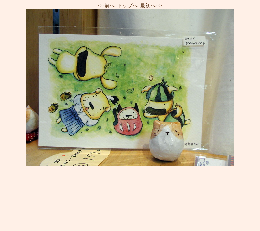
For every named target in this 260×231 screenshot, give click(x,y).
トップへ (127, 5)
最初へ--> (151, 5)
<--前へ (106, 5)
